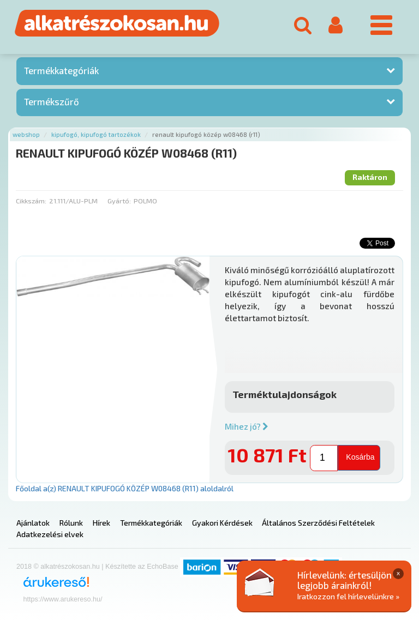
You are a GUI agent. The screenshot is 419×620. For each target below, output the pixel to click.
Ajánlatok (33, 522)
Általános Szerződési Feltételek (318, 522)
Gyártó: (119, 200)
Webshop (26, 134)
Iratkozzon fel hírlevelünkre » (348, 596)
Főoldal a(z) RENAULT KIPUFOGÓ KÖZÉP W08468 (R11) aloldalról (125, 488)
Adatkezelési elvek (49, 534)
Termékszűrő (51, 101)
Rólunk (71, 522)
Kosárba (360, 457)
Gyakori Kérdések (222, 522)
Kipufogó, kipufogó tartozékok (96, 134)
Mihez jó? (246, 426)
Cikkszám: (31, 200)
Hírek (101, 522)
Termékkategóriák (61, 70)
